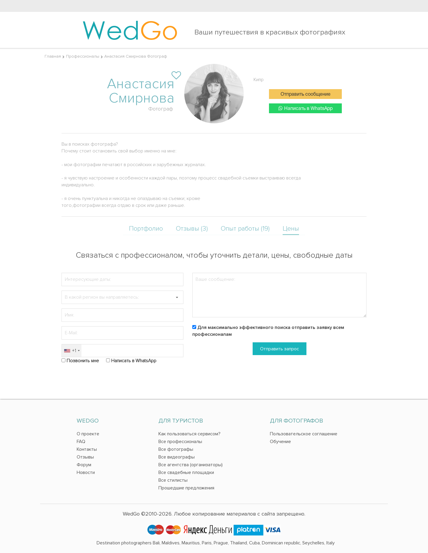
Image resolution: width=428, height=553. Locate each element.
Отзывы (85, 457)
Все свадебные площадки (186, 472)
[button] (177, 297)
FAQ (81, 442)
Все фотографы (175, 449)
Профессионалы (82, 56)
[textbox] (122, 297)
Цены (291, 229)
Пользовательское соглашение (303, 434)
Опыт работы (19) (245, 229)
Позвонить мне (83, 361)
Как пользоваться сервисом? (189, 434)
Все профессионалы (180, 442)
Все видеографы (176, 457)
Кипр (259, 80)
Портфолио (146, 229)
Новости (86, 472)
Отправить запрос (279, 349)
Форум (84, 465)
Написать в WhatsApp (305, 108)
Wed (130, 29)
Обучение (280, 442)
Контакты (87, 449)
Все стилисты (173, 480)
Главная (53, 56)
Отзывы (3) (192, 229)
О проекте (88, 434)
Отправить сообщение (306, 94)
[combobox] (71, 350)
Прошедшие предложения (186, 488)
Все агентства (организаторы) (190, 465)
